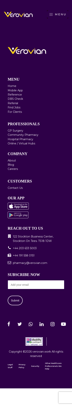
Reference (15, 94)
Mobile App (15, 90)
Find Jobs (14, 107)
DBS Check (15, 99)
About (12, 160)
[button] (36, 239)
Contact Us (15, 188)
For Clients (15, 112)
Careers (13, 169)
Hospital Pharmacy (20, 139)
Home (12, 86)
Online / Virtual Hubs (21, 143)
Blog (11, 164)
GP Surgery (15, 130)
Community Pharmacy (23, 135)
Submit (15, 300)
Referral (13, 103)
